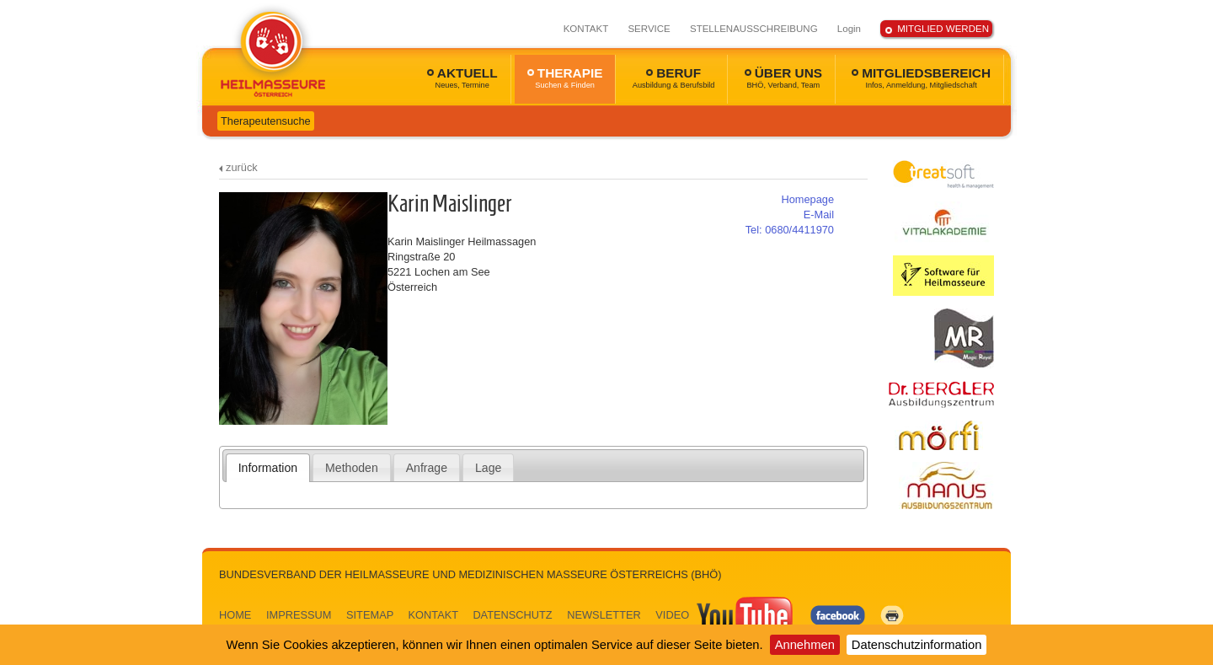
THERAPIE (565, 77)
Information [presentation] (267, 468)
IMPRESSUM (299, 615)
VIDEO (725, 615)
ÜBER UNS (783, 77)
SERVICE (649, 29)
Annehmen (805, 645)
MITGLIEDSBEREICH (921, 77)
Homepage (807, 199)
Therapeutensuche (266, 121)
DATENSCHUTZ (512, 615)
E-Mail (819, 214)
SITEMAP (369, 615)
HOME (235, 615)
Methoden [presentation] (351, 468)
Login (849, 29)
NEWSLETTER (603, 615)
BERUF (674, 77)
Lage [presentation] (488, 468)
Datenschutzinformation (917, 645)
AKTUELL (462, 77)
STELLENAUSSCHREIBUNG (754, 29)
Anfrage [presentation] (426, 468)
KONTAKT (586, 29)
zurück (242, 167)
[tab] (268, 467)
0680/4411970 (789, 229)
